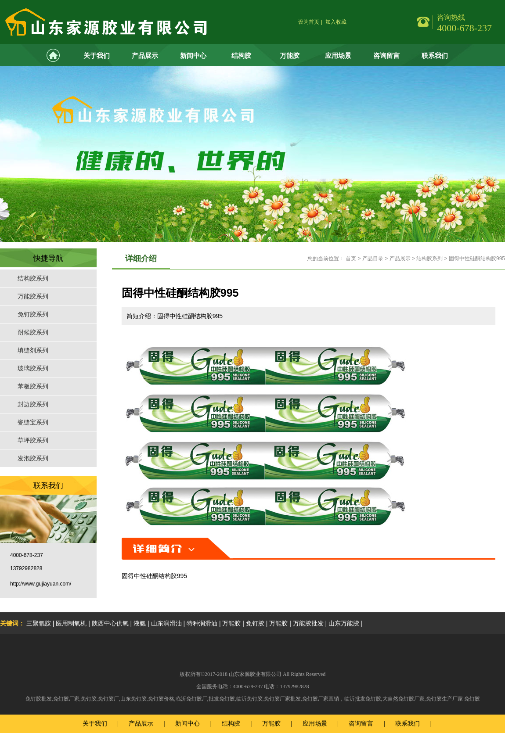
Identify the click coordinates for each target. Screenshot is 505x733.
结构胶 (241, 55)
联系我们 (435, 55)
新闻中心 (193, 55)
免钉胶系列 (33, 314)
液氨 (139, 623)
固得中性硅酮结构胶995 (477, 258)
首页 (351, 258)
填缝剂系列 (33, 350)
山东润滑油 (166, 623)
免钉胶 (255, 623)
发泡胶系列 (33, 458)
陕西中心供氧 (110, 623)
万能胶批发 (308, 623)
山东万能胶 (343, 623)
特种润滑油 (202, 623)
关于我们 (96, 55)
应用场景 (338, 55)
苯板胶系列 (33, 386)
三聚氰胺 (38, 623)
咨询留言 (386, 55)
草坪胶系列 (33, 440)
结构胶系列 (33, 278)
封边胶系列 (33, 404)
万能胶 (289, 55)
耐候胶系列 (33, 332)
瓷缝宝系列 (33, 422)
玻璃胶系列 (33, 368)
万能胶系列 (33, 296)
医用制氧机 (71, 623)
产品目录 (372, 258)
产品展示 (145, 55)
